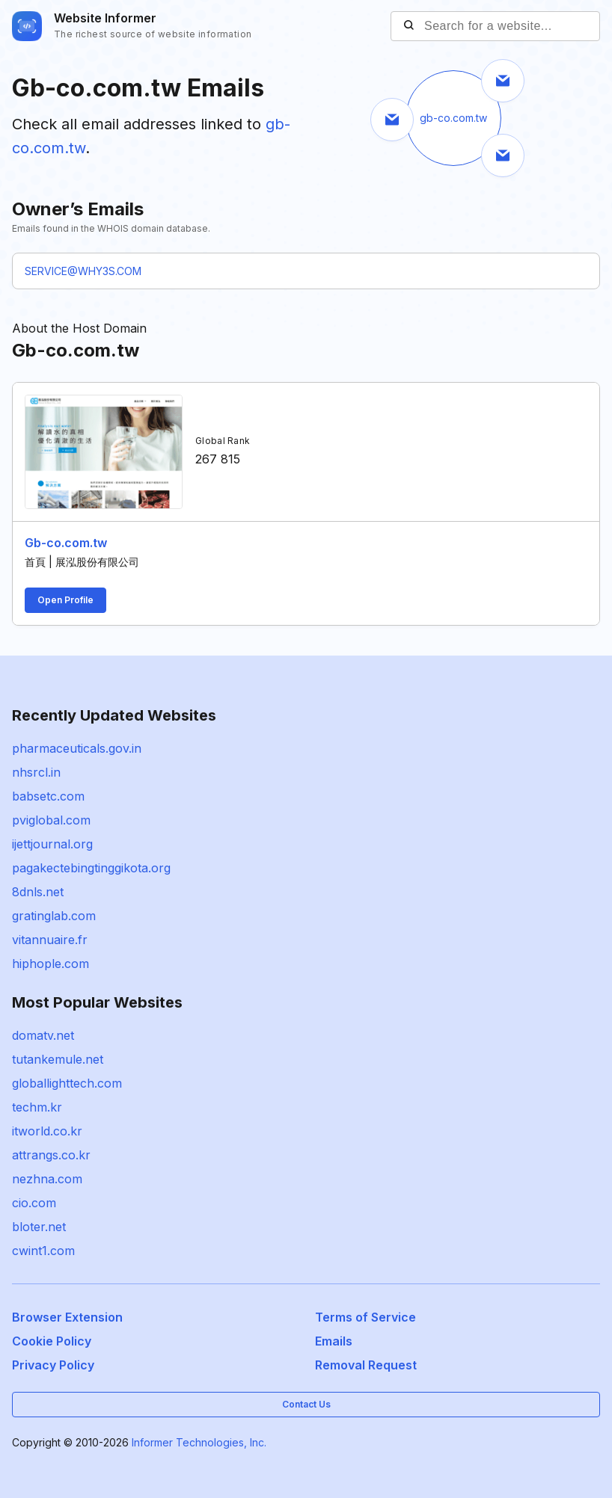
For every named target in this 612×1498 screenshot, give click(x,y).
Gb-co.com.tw (66, 542)
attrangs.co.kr (51, 1154)
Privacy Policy (53, 1364)
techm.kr (37, 1107)
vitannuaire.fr (50, 939)
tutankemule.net (57, 1059)
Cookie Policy (51, 1341)
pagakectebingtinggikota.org (91, 867)
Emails (333, 1341)
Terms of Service (365, 1317)
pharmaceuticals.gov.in (76, 748)
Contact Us (306, 1404)
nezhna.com (47, 1178)
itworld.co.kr (47, 1131)
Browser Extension (67, 1317)
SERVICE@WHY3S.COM (83, 271)
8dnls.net (38, 891)
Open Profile (65, 599)
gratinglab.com (54, 915)
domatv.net (43, 1035)
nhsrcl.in (36, 772)
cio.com (34, 1202)
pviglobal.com (51, 820)
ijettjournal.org (52, 843)
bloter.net (39, 1226)
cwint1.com (43, 1250)
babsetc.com (48, 796)
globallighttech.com (67, 1083)
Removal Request (366, 1364)
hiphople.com (50, 963)
